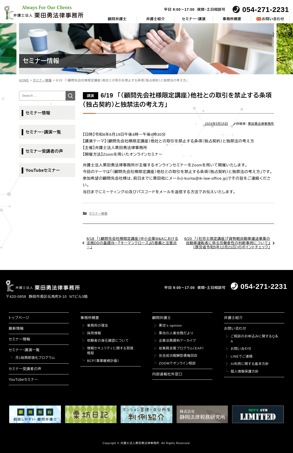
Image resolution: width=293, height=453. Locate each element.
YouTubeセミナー (43, 170)
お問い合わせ (273, 19)
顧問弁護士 (117, 19)
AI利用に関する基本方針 (250, 364)
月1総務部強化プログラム (35, 358)
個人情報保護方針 (245, 371)
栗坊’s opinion (170, 325)
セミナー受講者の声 (44, 151)
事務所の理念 (97, 325)
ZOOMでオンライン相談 (177, 363)
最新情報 (16, 328)
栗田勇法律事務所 (261, 124)
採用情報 (94, 333)
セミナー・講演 (194, 19)
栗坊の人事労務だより (176, 333)
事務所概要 (232, 19)
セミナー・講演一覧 (43, 132)
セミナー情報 (98, 213)
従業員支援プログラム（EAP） (181, 348)
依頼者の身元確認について (108, 340)
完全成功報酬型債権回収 (178, 356)
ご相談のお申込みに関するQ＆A (254, 338)
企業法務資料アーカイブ (177, 340)
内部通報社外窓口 (167, 374)
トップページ (19, 318)
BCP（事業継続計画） (103, 361)
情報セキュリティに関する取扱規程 (110, 350)
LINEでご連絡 (241, 356)
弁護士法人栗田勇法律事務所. (140, 443)
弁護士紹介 (155, 19)
